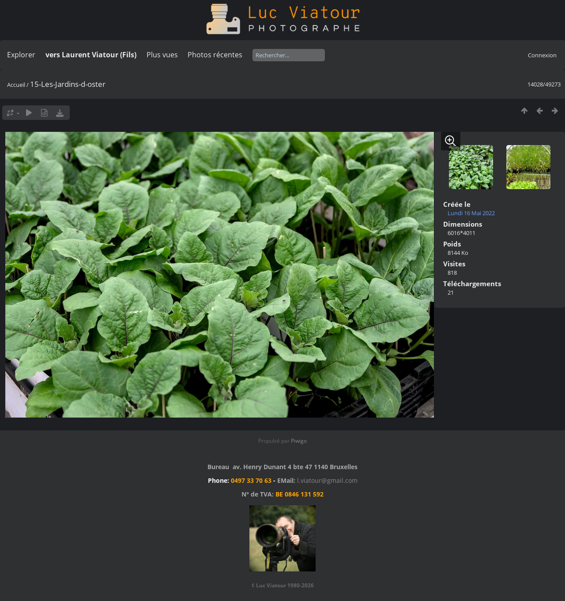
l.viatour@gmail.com (327, 480)
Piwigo (299, 440)
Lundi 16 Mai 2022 (471, 213)
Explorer (21, 55)
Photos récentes (215, 55)
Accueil (16, 85)
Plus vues (162, 55)
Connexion (542, 55)
